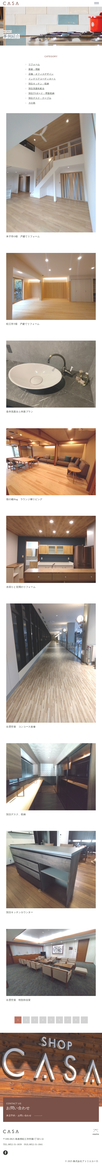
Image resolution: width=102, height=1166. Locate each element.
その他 (31, 103)
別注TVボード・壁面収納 (41, 93)
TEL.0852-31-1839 (12, 1144)
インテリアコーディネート (42, 79)
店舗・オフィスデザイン (41, 74)
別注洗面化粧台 (36, 88)
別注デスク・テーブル (39, 98)
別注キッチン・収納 (38, 84)
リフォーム (34, 64)
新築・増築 (34, 69)
